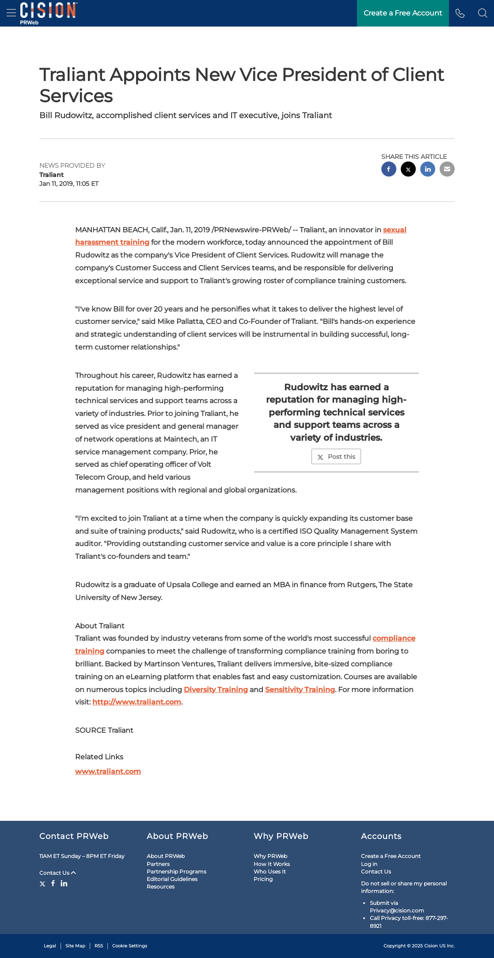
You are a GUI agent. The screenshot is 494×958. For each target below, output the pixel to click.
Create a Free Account (403, 13)
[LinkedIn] (64, 883)
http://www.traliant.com (136, 702)
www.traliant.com (108, 771)
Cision (431, 946)
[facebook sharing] (388, 170)
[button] (482, 13)
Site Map (75, 946)
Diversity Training (216, 689)
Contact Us (57, 873)
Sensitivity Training (300, 689)
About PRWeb (166, 856)
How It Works (272, 864)
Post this (336, 457)
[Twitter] (43, 883)
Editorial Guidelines (172, 879)
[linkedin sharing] (427, 170)
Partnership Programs (176, 871)
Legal (50, 946)
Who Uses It (270, 871)
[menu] (11, 13)
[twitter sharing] (408, 170)
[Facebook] (53, 883)
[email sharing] (447, 170)
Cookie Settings (129, 946)
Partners (158, 864)
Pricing (263, 879)
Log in (369, 864)
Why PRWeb (270, 856)
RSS (99, 946)
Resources (161, 886)
